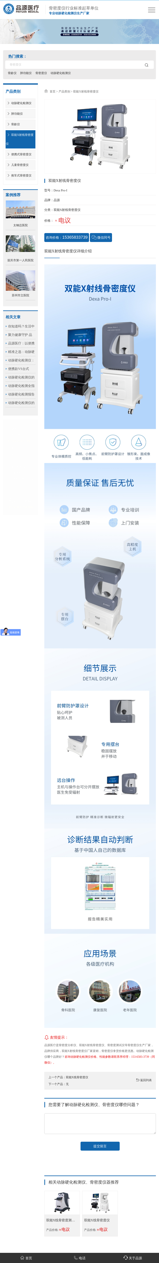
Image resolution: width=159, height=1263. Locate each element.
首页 (52, 91)
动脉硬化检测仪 (61, 73)
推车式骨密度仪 (19, 175)
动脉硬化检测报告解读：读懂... (21, 396)
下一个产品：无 (58, 1084)
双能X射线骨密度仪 (20, 139)
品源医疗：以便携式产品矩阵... (21, 345)
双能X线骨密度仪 (97, 1220)
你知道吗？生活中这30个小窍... (21, 328)
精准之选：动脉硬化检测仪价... (21, 353)
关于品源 (133, 1258)
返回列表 (144, 1080)
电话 (80, 1258)
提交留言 (100, 1146)
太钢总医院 (20, 225)
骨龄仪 (12, 73)
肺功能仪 (26, 73)
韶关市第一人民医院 (20, 260)
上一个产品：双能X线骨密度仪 (68, 1077)
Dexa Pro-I (60, 190)
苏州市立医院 (20, 295)
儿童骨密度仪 (17, 165)
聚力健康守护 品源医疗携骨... (20, 336)
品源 (57, 200)
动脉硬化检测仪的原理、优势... (21, 379)
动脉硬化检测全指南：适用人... (21, 387)
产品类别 (64, 91)
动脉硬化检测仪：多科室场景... (21, 362)
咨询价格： (67, 237)
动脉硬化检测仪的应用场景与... (21, 404)
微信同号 (101, 237)
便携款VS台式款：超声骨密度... (21, 370)
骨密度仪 (41, 73)
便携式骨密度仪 (19, 154)
